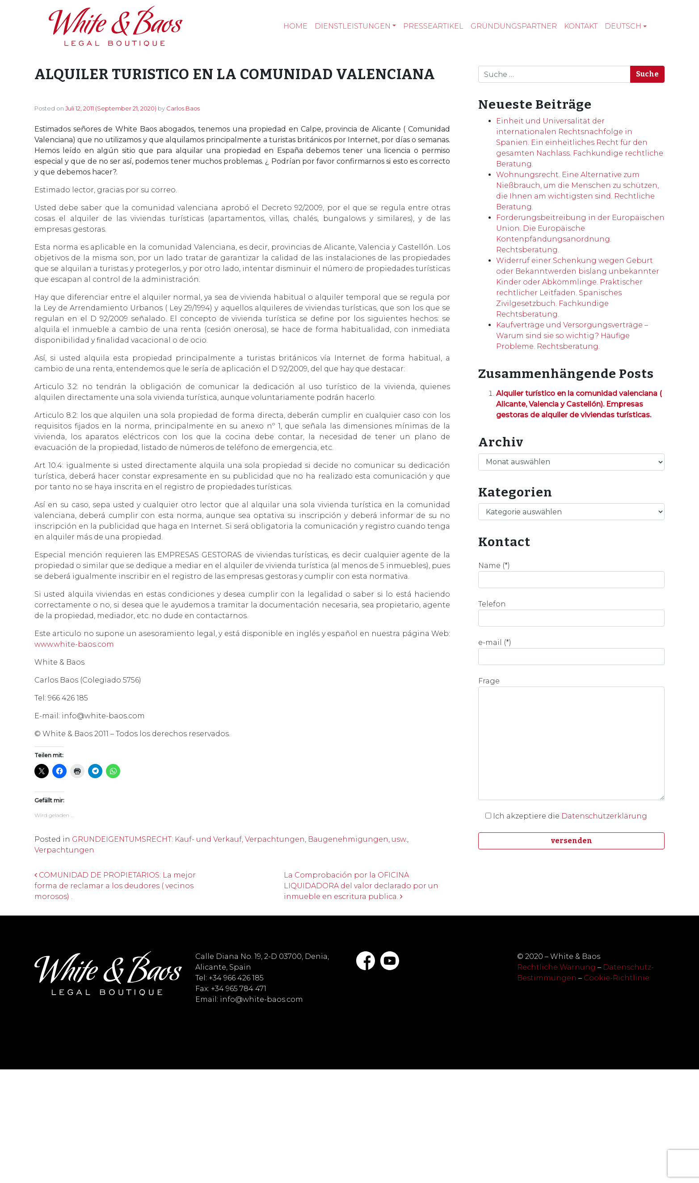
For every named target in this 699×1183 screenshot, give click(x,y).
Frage (571, 738)
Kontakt (581, 26)
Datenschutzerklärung (604, 816)
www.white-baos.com (74, 644)
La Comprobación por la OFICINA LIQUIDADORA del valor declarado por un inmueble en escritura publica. (361, 886)
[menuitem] (625, 26)
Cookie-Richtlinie (616, 978)
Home (295, 26)
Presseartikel (433, 26)
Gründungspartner (514, 26)
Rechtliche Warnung (556, 967)
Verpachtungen (64, 850)
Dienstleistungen (353, 26)
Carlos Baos (183, 108)
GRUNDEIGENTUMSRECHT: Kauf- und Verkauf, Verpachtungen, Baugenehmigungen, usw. (239, 839)
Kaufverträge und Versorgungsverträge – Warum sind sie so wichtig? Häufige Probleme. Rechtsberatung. (572, 336)
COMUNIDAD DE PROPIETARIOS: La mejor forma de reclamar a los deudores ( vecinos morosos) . (115, 886)
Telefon (571, 613)
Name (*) (571, 574)
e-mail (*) (571, 651)
